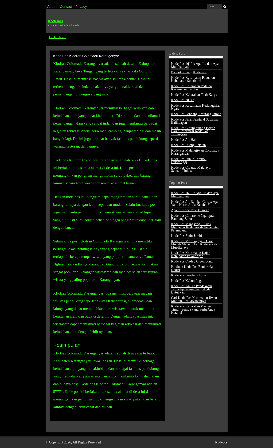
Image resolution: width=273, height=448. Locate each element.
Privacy (81, 7)
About (51, 7)
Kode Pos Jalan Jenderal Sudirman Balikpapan (195, 120)
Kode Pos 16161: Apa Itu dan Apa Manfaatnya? (195, 65)
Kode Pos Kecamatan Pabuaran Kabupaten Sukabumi (193, 79)
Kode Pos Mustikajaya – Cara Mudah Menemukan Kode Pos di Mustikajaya (194, 244)
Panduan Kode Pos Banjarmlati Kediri (193, 268)
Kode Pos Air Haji (184, 139)
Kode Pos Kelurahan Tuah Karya (194, 94)
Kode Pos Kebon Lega (187, 281)
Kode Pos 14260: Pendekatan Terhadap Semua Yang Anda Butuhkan (191, 289)
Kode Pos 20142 (182, 100)
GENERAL (57, 37)
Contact (66, 7)
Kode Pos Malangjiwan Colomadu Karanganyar (195, 151)
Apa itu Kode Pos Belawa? (190, 210)
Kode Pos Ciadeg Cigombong (192, 261)
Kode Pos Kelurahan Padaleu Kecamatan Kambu (191, 87)
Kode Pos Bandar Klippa (188, 275)
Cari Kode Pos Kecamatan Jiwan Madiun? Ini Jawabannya (194, 299)
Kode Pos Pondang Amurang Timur (196, 114)
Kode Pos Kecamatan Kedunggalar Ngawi (195, 106)
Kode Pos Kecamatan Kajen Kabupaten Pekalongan (190, 254)
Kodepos (55, 21)
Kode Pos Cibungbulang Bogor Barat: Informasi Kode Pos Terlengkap (193, 131)
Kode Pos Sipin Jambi (186, 236)
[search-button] (225, 6)
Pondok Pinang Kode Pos (189, 72)
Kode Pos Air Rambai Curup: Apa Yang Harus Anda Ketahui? (195, 203)
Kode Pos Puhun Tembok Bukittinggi (188, 160)
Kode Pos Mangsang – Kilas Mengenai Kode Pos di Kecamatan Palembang (195, 227)
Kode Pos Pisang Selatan (188, 145)
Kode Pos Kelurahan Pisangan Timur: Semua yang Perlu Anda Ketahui (193, 309)
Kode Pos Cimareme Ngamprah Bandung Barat (193, 217)
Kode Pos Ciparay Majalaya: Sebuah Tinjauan (191, 168)
